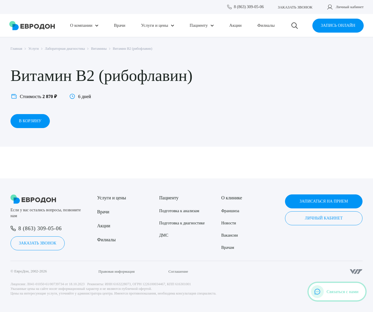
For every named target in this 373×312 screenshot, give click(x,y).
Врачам (227, 247)
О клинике (231, 197)
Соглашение (178, 271)
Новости (228, 223)
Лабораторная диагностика (65, 49)
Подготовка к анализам (179, 211)
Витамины (99, 49)
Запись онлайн (338, 25)
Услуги (33, 49)
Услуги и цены (154, 25)
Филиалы (266, 25)
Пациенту (199, 25)
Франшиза (230, 211)
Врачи (119, 25)
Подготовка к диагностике (182, 223)
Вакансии (229, 235)
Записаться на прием (324, 201)
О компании (81, 25)
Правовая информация (116, 271)
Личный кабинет (350, 7)
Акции (235, 25)
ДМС (163, 235)
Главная (16, 49)
